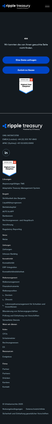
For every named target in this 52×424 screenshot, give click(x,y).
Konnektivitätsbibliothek (13, 271)
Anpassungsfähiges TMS (13, 183)
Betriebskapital (9, 207)
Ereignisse (7, 356)
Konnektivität (8, 263)
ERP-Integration (9, 267)
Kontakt (5, 387)
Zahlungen (7, 249)
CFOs (4, 334)
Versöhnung (7, 224)
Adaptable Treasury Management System (21, 188)
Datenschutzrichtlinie (35, 409)
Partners (6, 373)
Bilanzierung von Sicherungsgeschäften (20, 311)
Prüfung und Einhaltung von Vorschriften (20, 315)
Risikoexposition (9, 290)
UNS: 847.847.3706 (10, 135)
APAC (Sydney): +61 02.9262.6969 (18, 143)
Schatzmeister (8, 338)
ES (3, 347)
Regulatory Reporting (12, 229)
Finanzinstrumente (10, 286)
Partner (5, 369)
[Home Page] (16, 6)
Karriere (6, 382)
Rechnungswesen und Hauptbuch (18, 220)
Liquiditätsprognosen (11, 202)
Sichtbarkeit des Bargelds (14, 198)
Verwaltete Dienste (11, 320)
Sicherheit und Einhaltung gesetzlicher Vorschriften (25, 413)
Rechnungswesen (10, 342)
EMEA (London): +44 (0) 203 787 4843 (19, 139)
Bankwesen (7, 216)
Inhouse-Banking (9, 254)
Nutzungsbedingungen (12, 409)
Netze (5, 239)
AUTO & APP (8, 211)
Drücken (6, 378)
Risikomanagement (10, 282)
